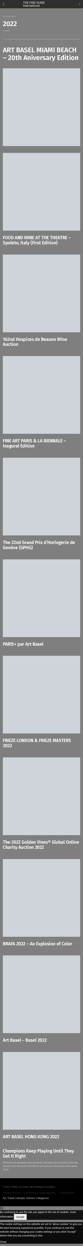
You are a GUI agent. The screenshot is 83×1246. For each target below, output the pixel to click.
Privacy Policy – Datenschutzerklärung (29, 1193)
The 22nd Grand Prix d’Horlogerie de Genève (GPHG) (39, 545)
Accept (20, 1216)
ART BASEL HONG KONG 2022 (31, 1136)
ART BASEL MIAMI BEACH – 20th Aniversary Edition (40, 54)
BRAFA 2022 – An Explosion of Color (37, 943)
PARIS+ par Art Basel (23, 644)
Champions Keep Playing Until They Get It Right (38, 1153)
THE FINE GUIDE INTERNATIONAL (29, 1186)
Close (3, 1241)
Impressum (67, 1193)
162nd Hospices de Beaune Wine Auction (35, 342)
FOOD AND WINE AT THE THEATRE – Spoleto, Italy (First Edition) (37, 240)
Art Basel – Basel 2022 (25, 1040)
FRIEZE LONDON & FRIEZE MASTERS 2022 (37, 743)
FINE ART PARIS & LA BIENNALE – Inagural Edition (34, 443)
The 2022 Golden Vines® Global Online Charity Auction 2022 (41, 844)
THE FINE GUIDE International (34, 4)
